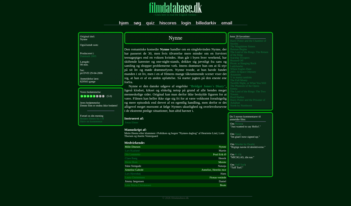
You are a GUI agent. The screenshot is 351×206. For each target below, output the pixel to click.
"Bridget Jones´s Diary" (207, 86)
